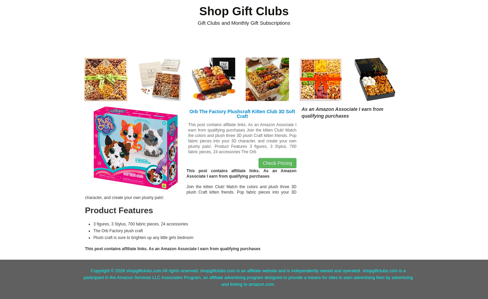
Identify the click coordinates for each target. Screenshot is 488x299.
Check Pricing (277, 163)
